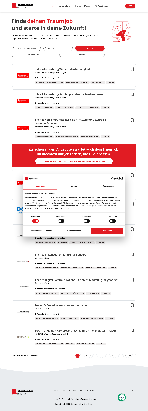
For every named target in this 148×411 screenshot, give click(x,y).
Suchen (90, 48)
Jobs (53, 6)
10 (116, 356)
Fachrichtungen (33, 55)
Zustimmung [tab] (40, 186)
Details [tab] (74, 186)
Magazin (87, 6)
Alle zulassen (106, 231)
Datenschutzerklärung (88, 390)
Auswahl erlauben (74, 231)
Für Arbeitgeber (102, 6)
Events (78, 6)
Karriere (55, 390)
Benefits (81, 55)
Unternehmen (65, 6)
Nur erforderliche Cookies (41, 231)
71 (125, 356)
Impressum (66, 390)
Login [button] (130, 6)
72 (130, 356)
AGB (75, 390)
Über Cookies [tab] (108, 186)
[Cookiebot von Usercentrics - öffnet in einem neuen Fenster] (113, 178)
